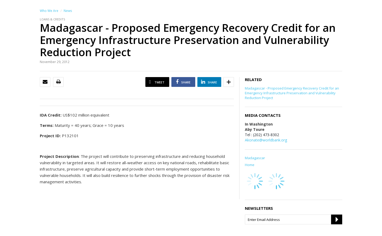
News (68, 10)
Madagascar (255, 157)
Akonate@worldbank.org (266, 140)
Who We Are (49, 10)
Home (249, 164)
